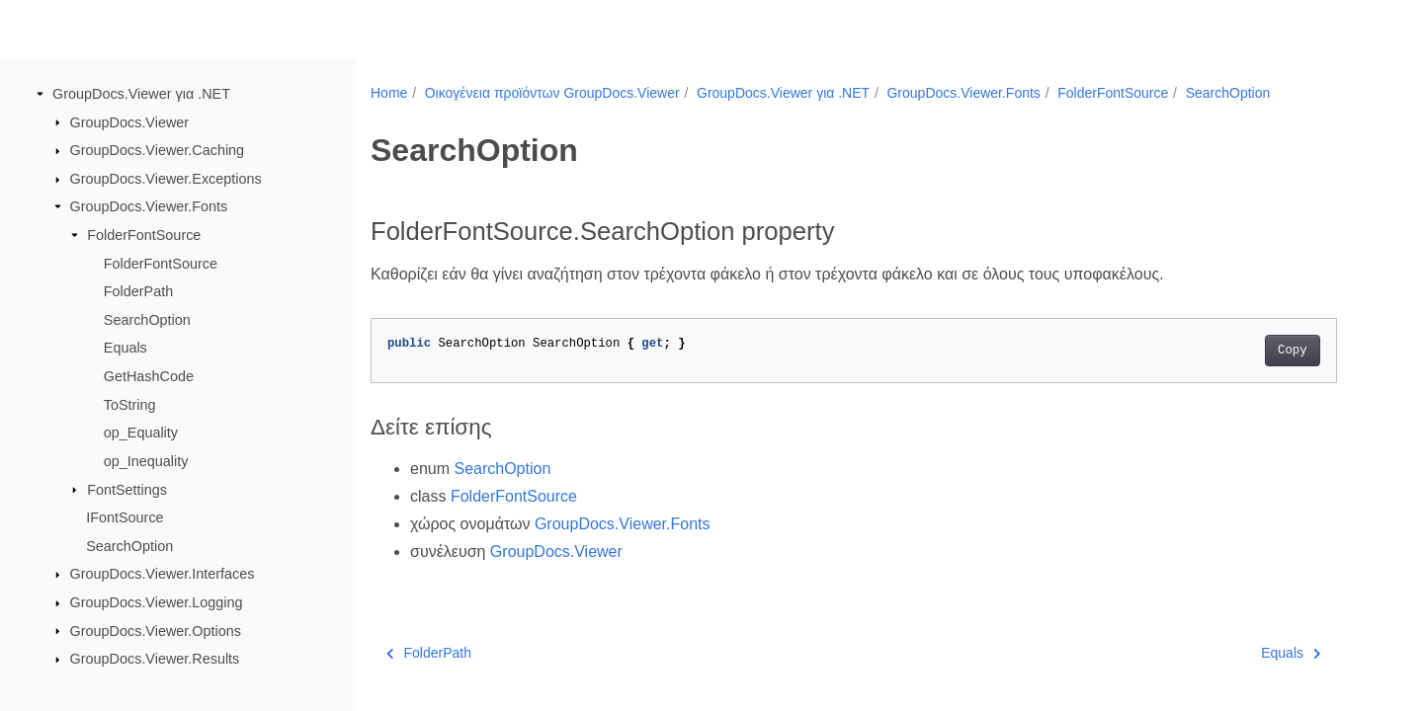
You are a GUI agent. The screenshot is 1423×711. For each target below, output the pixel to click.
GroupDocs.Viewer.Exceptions (166, 179)
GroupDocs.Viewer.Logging (156, 602)
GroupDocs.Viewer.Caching (157, 150)
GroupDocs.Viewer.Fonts (149, 206)
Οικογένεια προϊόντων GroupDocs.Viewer (552, 93)
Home (389, 93)
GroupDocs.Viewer (130, 121)
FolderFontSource (144, 235)
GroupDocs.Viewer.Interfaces (162, 574)
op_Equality (141, 432)
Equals (125, 348)
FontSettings (127, 489)
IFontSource (124, 517)
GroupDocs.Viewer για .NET (141, 94)
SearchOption (147, 320)
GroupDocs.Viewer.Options (155, 630)
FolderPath (138, 291)
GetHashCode (149, 376)
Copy (1292, 350)
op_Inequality (146, 461)
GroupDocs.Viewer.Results (155, 659)
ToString (130, 405)
